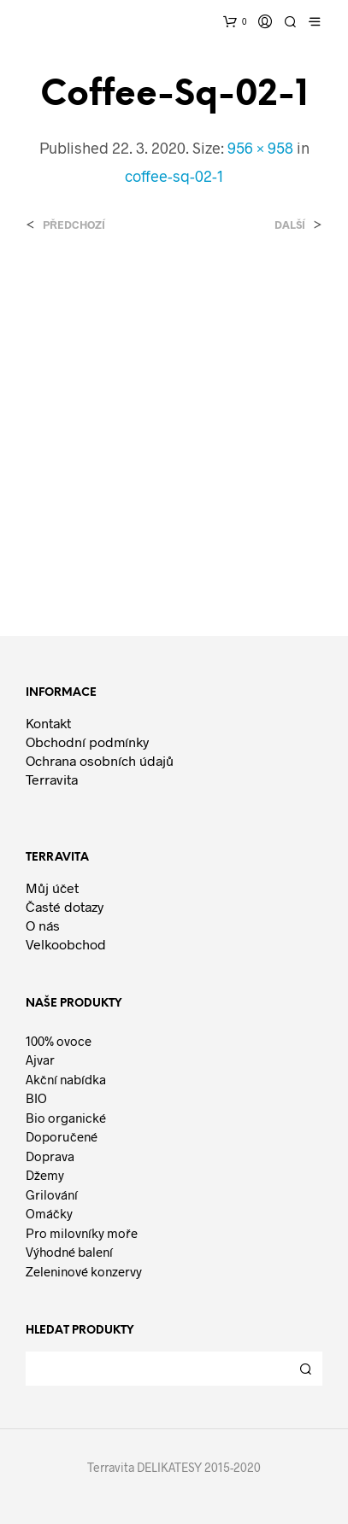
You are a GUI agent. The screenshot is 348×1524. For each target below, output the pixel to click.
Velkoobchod (66, 944)
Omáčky (49, 1213)
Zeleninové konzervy (84, 1271)
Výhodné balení (69, 1251)
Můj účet (52, 887)
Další (289, 225)
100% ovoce (58, 1040)
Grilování (52, 1194)
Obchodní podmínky (87, 741)
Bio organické (66, 1117)
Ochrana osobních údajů (100, 760)
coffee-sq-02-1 (174, 175)
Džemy (45, 1174)
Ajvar (40, 1059)
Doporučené (61, 1136)
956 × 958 (260, 147)
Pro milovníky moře (82, 1233)
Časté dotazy (64, 906)
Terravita (52, 779)
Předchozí (74, 225)
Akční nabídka (66, 1079)
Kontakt (48, 723)
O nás (43, 925)
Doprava (50, 1156)
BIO (36, 1098)
